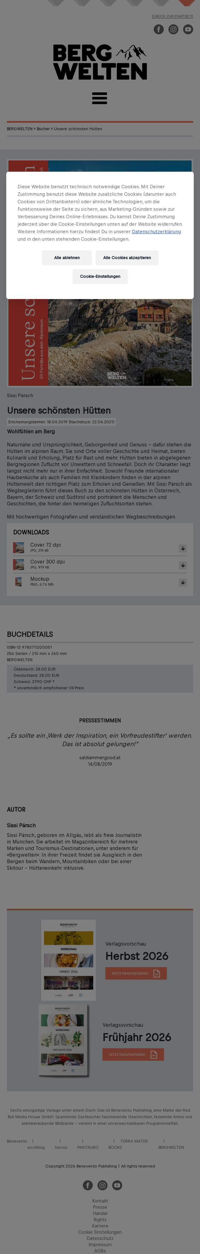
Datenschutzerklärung (156, 231)
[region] (100, 235)
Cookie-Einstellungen (100, 276)
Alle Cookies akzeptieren (127, 257)
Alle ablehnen (67, 257)
